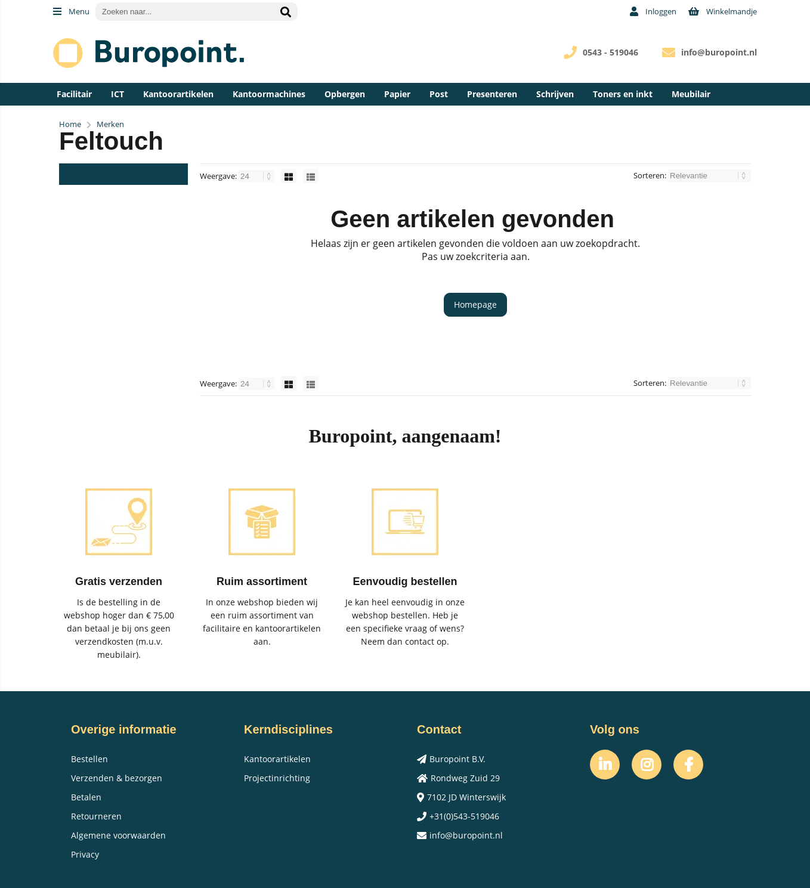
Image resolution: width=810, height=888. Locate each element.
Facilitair (74, 94)
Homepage (475, 304)
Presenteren (492, 94)
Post (438, 94)
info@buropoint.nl (719, 52)
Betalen (86, 797)
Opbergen (344, 94)
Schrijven (555, 94)
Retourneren (96, 816)
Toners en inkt (623, 94)
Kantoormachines (269, 94)
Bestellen (89, 759)
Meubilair (691, 94)
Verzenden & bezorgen (116, 778)
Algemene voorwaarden (118, 835)
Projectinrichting (277, 778)
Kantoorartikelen (178, 94)
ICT (117, 94)
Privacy (85, 854)
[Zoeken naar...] (286, 11)
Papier (397, 94)
